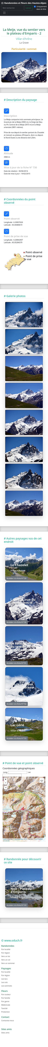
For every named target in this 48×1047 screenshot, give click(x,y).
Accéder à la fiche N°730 (16, 622)
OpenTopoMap (39, 839)
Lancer (28, 8)
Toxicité (4, 1008)
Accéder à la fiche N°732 (16, 704)
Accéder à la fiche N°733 (16, 738)
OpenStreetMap (18, 839)
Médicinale (5, 1005)
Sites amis (5, 1032)
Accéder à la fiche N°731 (16, 663)
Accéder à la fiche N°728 (16, 578)
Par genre (5, 1001)
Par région (5, 953)
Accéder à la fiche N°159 (16, 905)
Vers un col (5, 960)
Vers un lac (5, 956)
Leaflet (5, 839)
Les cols (4, 982)
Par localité (5, 949)
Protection (5, 1012)
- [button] (5, 782)
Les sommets (6, 986)
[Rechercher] (12, 8)
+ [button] (5, 779)
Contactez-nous (7, 1020)
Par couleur (6, 994)
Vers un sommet (8, 963)
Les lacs (4, 979)
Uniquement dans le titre (42, 7)
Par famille (5, 998)
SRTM (25, 839)
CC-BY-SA (6, 840)
